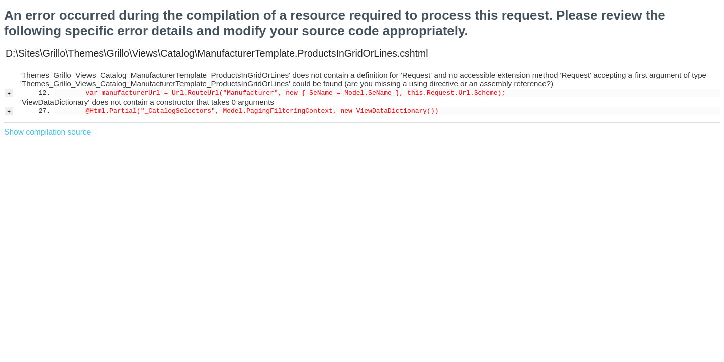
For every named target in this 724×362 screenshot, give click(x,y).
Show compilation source (47, 132)
